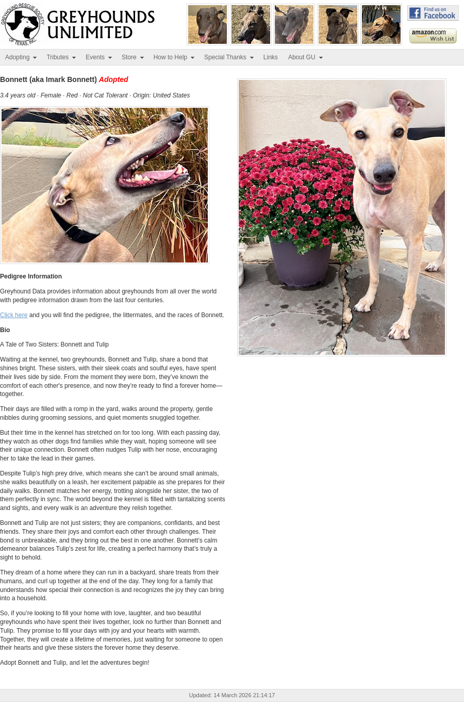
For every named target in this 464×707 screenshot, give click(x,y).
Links (270, 57)
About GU (306, 57)
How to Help (174, 57)
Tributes (61, 57)
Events (99, 57)
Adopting (21, 57)
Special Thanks (229, 57)
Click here (13, 315)
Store (133, 57)
